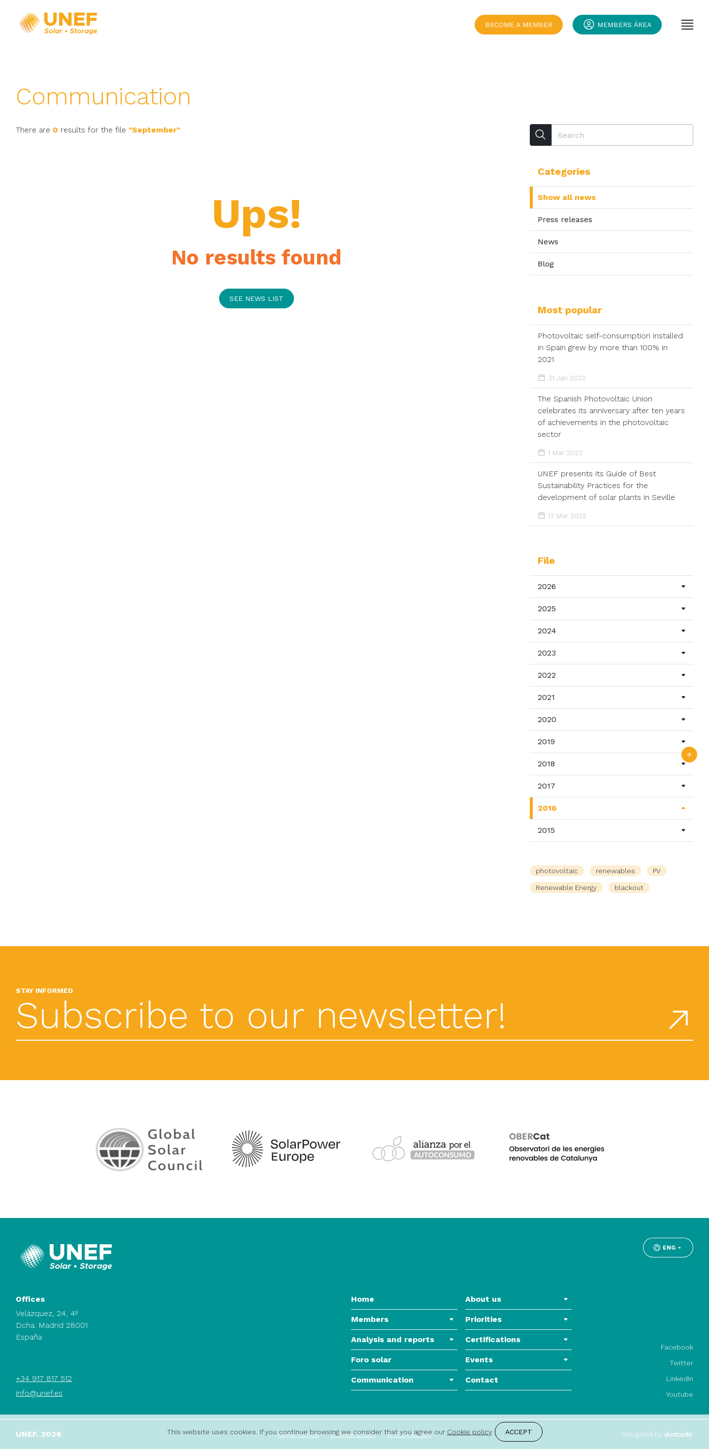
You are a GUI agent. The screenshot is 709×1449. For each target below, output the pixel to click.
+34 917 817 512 (44, 1378)
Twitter (681, 1363)
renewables (615, 871)
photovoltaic (557, 871)
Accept (518, 1432)
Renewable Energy (566, 887)
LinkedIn (679, 1379)
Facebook (677, 1347)
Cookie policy (469, 1432)
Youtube (679, 1394)
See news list (256, 298)
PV (657, 871)
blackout (629, 887)
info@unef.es (39, 1393)
